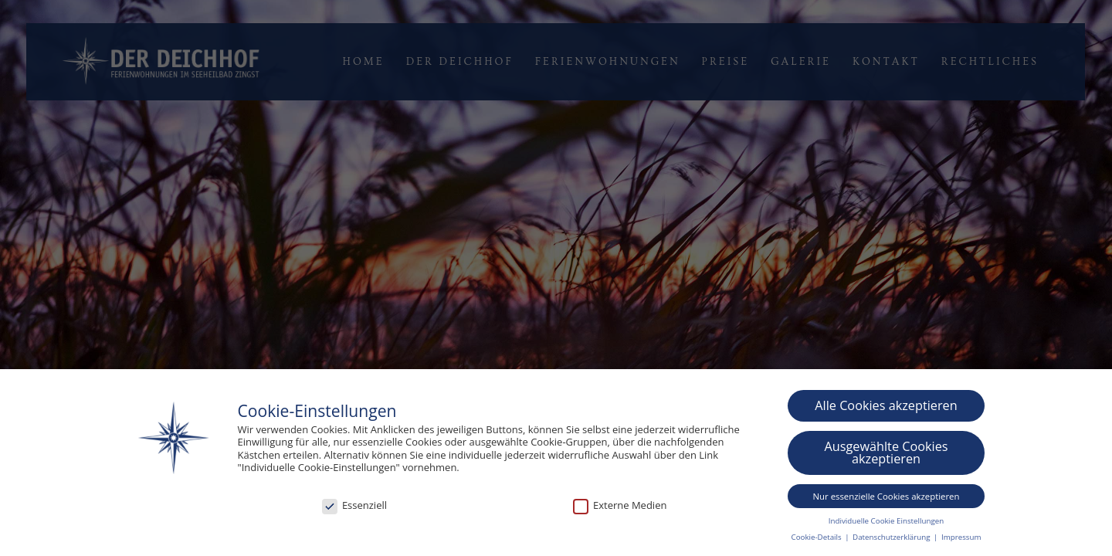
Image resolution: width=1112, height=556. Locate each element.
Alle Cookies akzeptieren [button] (886, 406)
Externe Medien (619, 507)
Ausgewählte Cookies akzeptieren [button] (886, 453)
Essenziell (354, 507)
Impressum (961, 538)
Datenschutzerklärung (892, 538)
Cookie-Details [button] (818, 538)
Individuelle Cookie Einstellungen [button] (886, 521)
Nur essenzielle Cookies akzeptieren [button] (886, 496)
